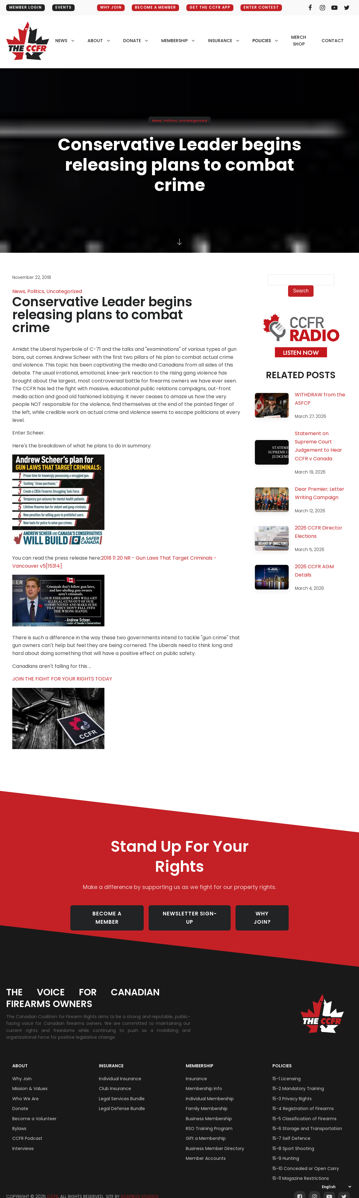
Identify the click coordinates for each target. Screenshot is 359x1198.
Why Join (22, 1071)
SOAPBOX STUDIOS (139, 1189)
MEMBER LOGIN (25, 7)
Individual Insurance (120, 1071)
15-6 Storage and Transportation (307, 1121)
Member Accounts (206, 1151)
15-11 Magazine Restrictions (300, 1171)
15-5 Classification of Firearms (304, 1111)
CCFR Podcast (27, 1131)
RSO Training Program (209, 1121)
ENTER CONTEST (262, 7)
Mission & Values (30, 1081)
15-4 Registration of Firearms (303, 1101)
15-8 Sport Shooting (293, 1141)
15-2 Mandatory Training (298, 1081)
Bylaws (19, 1121)
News (157, 120)
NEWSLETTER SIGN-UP (190, 914)
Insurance (111, 1058)
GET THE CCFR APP (210, 7)
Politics (170, 120)
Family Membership (207, 1101)
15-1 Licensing (286, 1071)
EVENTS (64, 7)
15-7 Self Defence (291, 1131)
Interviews (23, 1141)
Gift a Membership (206, 1131)
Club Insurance (115, 1081)
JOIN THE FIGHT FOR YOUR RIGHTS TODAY (62, 678)
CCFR (52, 1189)
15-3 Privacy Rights (292, 1091)
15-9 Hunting (285, 1151)
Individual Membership (210, 1091)
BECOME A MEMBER (155, 7)
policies (261, 41)
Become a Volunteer (34, 1111)
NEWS (61, 41)
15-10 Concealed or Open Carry (305, 1161)
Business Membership (209, 1111)
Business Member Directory (215, 1141)
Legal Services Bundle (122, 1091)
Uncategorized (193, 120)
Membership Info (204, 1081)
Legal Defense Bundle (122, 1101)
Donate (20, 1101)
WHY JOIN (110, 7)
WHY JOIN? (263, 914)
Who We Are (25, 1091)
